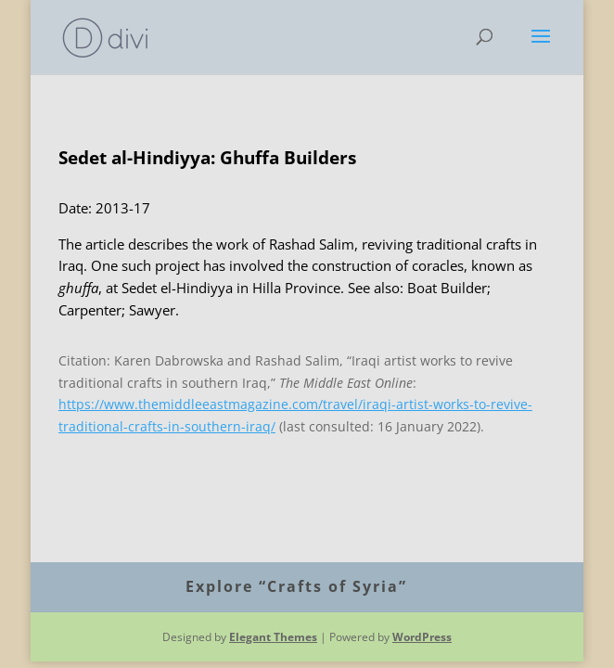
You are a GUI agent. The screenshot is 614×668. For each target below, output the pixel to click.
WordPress (422, 637)
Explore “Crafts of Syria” (296, 586)
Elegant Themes (273, 637)
